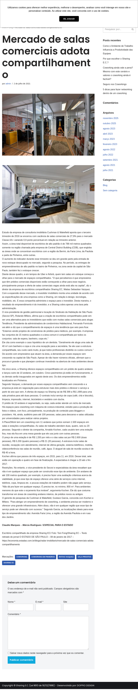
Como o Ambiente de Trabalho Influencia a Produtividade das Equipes (118, 50)
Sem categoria (110, 191)
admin (8, 83)
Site (65, 603)
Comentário (14, 616)
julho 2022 (108, 155)
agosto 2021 (109, 165)
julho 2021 (108, 170)
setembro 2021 (110, 160)
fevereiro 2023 (110, 144)
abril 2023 (108, 134)
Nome (11, 603)
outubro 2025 (109, 123)
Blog (105, 186)
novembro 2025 (110, 118)
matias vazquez (66, 559)
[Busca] (116, 29)
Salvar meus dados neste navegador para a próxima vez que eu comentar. (47, 655)
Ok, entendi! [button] (69, 19)
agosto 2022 (109, 150)
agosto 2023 (109, 129)
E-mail (39, 603)
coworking (21, 559)
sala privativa (85, 559)
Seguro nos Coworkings (115, 84)
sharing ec (8, 565)
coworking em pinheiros (43, 559)
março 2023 (109, 139)
